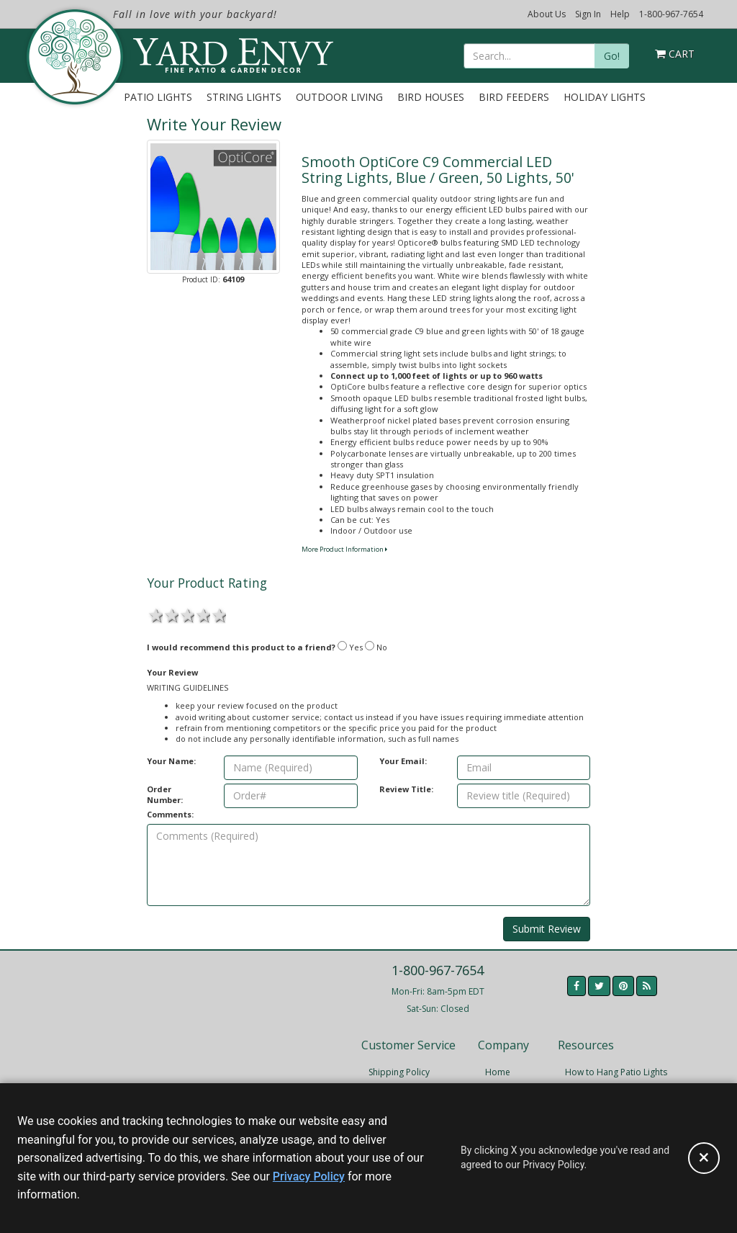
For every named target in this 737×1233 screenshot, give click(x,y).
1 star (155, 614)
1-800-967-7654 (671, 14)
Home (497, 1072)
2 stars (170, 614)
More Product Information (344, 549)
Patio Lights (158, 97)
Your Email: (403, 761)
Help (620, 14)
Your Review (172, 672)
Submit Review (546, 929)
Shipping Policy (399, 1072)
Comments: (170, 814)
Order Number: (165, 794)
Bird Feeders (514, 97)
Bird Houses (430, 97)
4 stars (202, 614)
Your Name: (171, 761)
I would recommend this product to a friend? (241, 647)
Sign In (588, 14)
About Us (547, 14)
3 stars (186, 614)
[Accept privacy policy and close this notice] (704, 1158)
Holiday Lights (605, 97)
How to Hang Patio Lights (616, 1072)
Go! (612, 56)
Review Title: (406, 789)
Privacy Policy (309, 1176)
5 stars (218, 614)
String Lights (244, 97)
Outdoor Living (339, 97)
